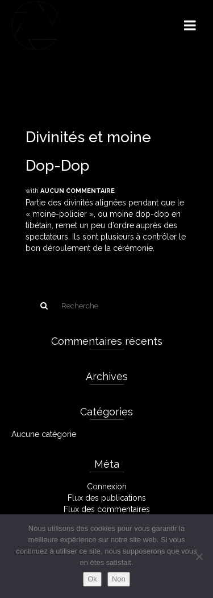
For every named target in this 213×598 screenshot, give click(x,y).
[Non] (198, 556)
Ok (92, 579)
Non (119, 579)
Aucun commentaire (77, 191)
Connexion (107, 486)
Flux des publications (107, 497)
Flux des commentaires (107, 509)
